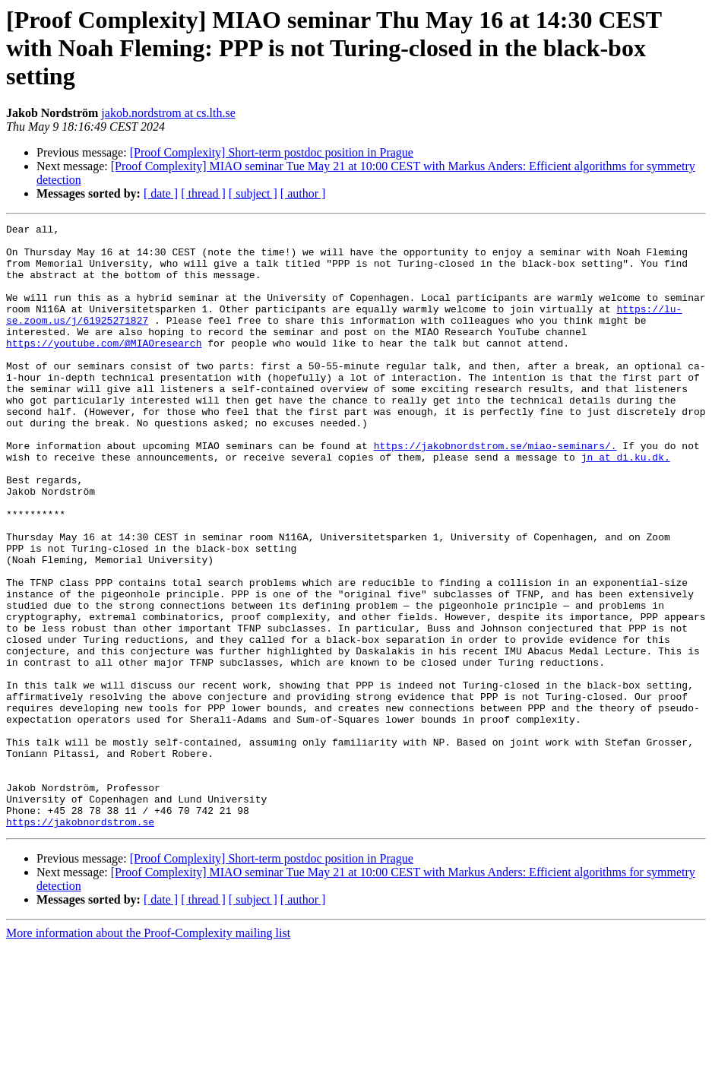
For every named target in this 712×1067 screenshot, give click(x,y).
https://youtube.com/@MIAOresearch (103, 368)
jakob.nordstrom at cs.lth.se (168, 112)
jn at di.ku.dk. (625, 504)
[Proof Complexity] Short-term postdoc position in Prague (271, 152)
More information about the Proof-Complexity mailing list (148, 1053)
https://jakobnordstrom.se (80, 942)
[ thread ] (203, 193)
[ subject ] (253, 193)
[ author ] (303, 193)
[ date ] (161, 193)
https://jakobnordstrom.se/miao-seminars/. (495, 491)
